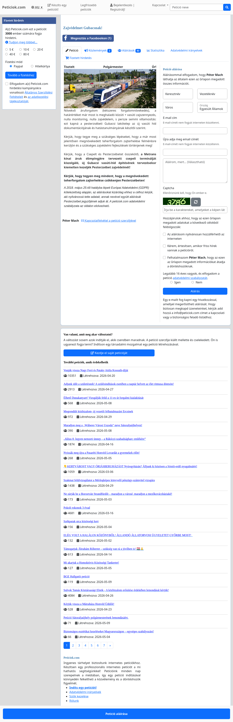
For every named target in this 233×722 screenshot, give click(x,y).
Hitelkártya (42, 66)
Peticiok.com (13, 7)
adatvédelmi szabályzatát (190, 278)
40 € (12, 54)
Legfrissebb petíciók (88, 7)
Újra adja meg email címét (181, 139)
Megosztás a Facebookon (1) (87, 38)
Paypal (18, 66)
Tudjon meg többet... (21, 42)
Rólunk (74, 701)
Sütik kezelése (78, 696)
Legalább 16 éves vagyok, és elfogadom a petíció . (191, 276)
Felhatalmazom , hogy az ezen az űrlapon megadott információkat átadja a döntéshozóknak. (196, 262)
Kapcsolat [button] (159, 5)
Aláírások (129, 50)
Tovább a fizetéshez (21, 75)
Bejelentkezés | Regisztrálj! (122, 7)
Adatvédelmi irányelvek (186, 50)
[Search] (196, 7)
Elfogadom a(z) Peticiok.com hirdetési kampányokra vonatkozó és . (31, 92)
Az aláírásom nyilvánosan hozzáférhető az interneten (195, 236)
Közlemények (98, 50)
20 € (40, 50)
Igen (177, 282)
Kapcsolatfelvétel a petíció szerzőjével (108, 221)
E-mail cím (170, 118)
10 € (26, 50)
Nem (199, 282)
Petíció (72, 50)
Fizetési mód (13, 62)
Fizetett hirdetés (79, 58)
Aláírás (195, 291)
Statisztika (155, 50)
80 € (26, 54)
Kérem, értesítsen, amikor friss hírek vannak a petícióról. (192, 248)
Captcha (168, 188)
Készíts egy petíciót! (57, 7)
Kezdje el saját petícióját (109, 353)
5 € (11, 50)
